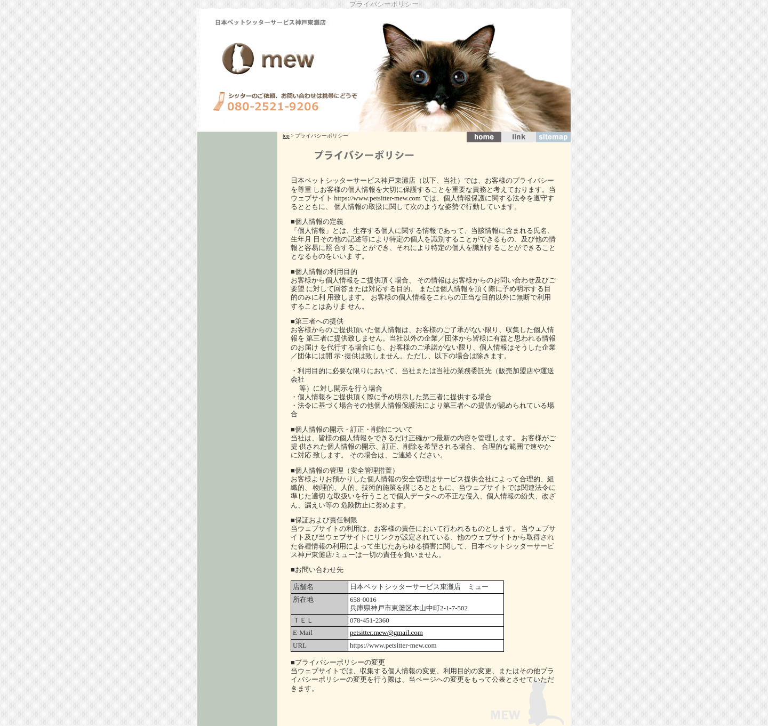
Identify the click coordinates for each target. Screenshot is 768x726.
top (286, 136)
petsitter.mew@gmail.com (386, 632)
